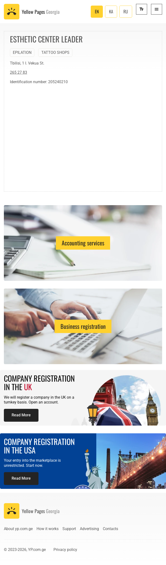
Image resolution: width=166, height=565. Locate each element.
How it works (48, 528)
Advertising (89, 528)
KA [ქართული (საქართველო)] (111, 11)
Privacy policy (65, 549)
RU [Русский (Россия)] (125, 11)
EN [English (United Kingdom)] (97, 11)
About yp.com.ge (18, 528)
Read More (21, 415)
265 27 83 (18, 72)
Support (69, 528)
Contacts (110, 528)
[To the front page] (32, 11)
